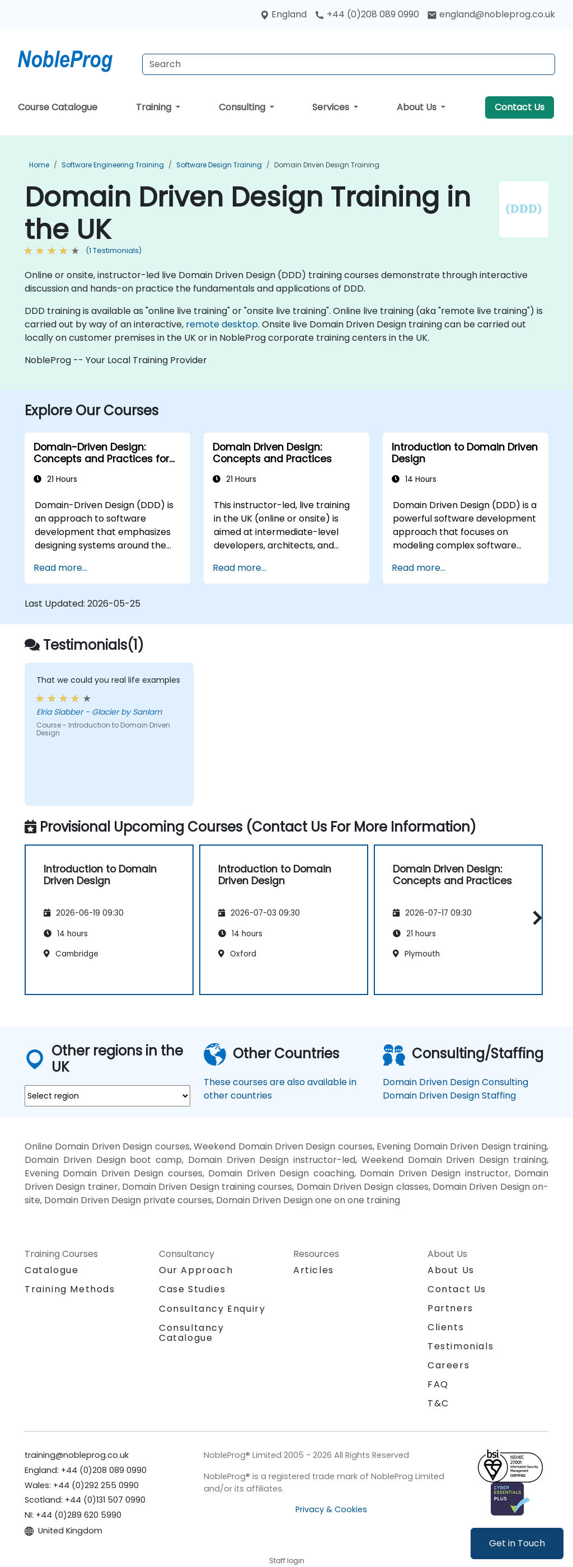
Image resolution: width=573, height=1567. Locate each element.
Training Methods (70, 1289)
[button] (535, 918)
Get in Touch (517, 1543)
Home (39, 165)
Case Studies (192, 1289)
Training (154, 107)
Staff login (286, 1560)
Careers (448, 1365)
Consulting (243, 107)
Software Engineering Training (113, 165)
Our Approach (196, 1270)
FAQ (438, 1384)
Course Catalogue (57, 107)
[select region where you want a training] (107, 1095)
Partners (450, 1308)
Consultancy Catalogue (191, 1332)
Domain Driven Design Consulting (455, 1082)
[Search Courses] (348, 64)
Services (331, 107)
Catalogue (51, 1270)
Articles (313, 1270)
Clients (446, 1327)
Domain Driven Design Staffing (449, 1095)
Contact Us (519, 107)
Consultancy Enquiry (212, 1309)
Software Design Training (219, 165)
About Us (418, 107)
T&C (438, 1403)
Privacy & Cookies (331, 1509)
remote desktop (222, 324)
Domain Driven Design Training (326, 165)
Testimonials (461, 1346)
